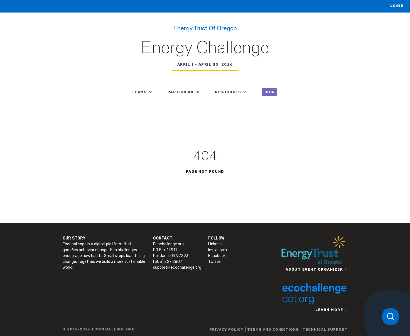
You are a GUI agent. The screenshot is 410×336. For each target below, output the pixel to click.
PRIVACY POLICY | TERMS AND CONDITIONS (254, 329)
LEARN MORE (329, 310)
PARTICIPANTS (184, 92)
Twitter (215, 261)
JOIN (269, 92)
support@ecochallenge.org (177, 267)
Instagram (217, 250)
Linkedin (215, 244)
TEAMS (139, 92)
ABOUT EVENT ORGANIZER (314, 269)
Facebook (217, 255)
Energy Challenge (205, 48)
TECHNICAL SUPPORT (325, 329)
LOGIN (397, 6)
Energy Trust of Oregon (205, 28)
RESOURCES (228, 92)
